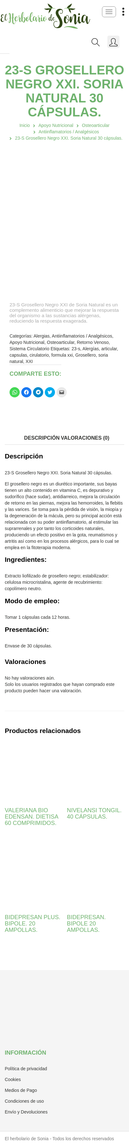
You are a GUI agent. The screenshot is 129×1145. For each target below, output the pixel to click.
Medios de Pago (21, 1090)
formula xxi (62, 355)
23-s (75, 348)
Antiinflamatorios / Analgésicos (69, 131)
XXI (29, 361)
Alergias (42, 336)
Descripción (42, 438)
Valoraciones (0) (85, 438)
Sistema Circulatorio (29, 348)
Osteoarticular (96, 125)
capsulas (18, 355)
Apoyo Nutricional (55, 125)
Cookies (13, 1079)
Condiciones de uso (24, 1101)
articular (109, 348)
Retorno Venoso (93, 342)
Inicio (24, 125)
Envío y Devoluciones (26, 1111)
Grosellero (85, 355)
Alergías (91, 348)
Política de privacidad (26, 1068)
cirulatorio (39, 355)
